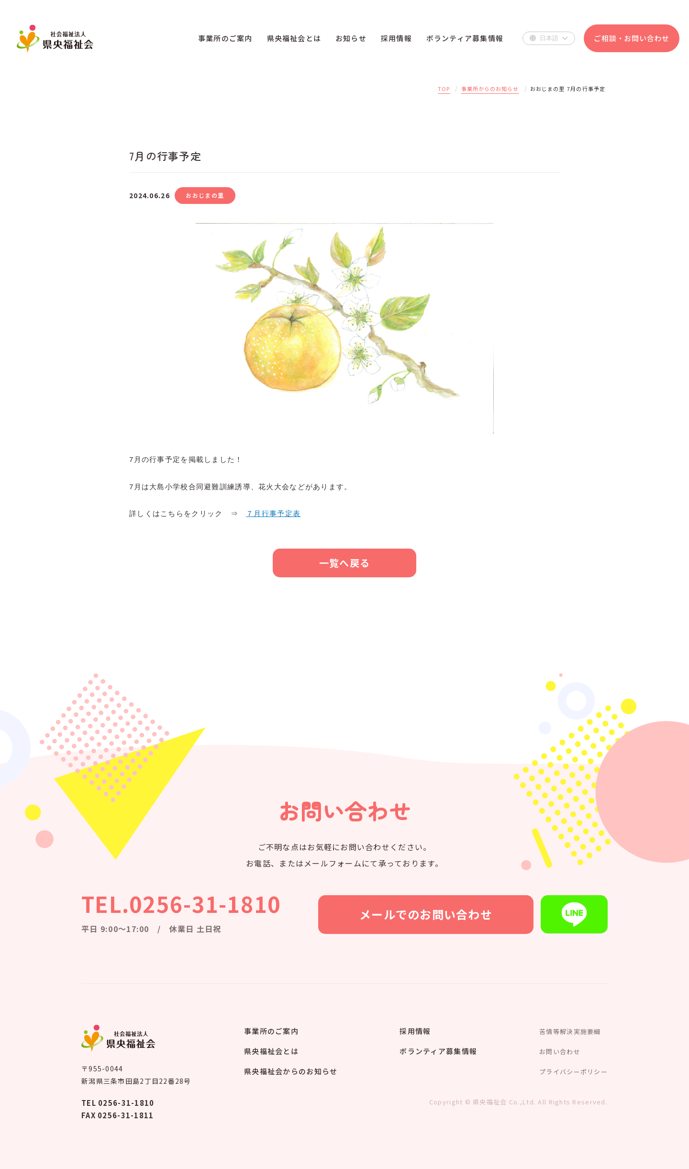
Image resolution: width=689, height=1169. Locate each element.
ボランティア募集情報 (438, 1051)
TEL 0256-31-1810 (117, 1103)
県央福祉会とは (271, 1051)
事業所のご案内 (271, 1031)
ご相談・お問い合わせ (631, 38)
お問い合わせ (559, 1051)
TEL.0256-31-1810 (181, 903)
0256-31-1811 (126, 1115)
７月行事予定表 (273, 513)
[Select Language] (548, 38)
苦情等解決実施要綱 (570, 1031)
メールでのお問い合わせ (425, 914)
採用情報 (415, 1031)
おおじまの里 (205, 195)
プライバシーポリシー (573, 1071)
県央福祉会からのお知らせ (290, 1071)
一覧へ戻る (344, 563)
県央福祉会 (55, 38)
